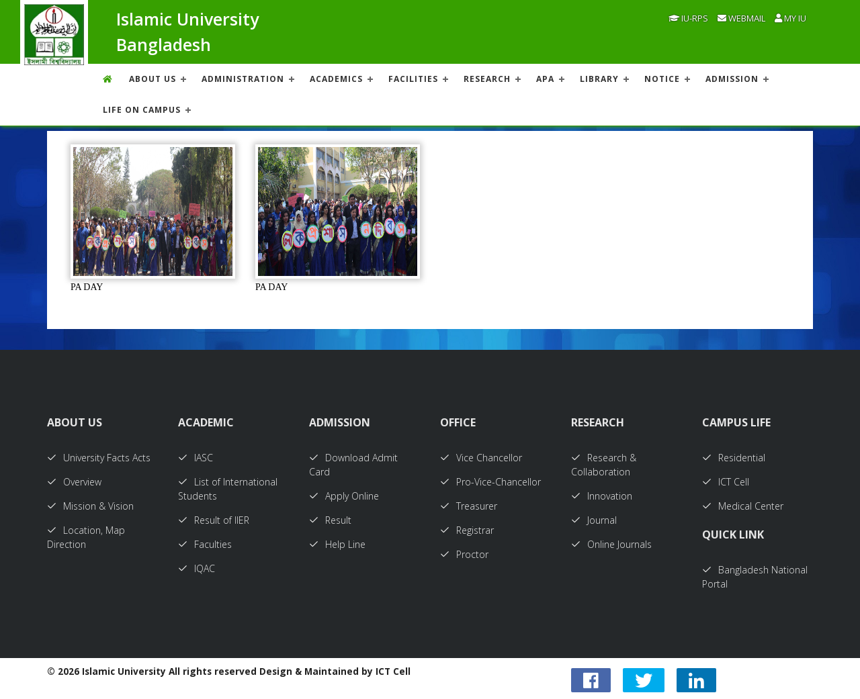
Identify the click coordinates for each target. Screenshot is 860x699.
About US (152, 79)
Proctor (464, 554)
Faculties (205, 544)
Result (330, 520)
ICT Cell (725, 481)
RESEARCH (487, 79)
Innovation (601, 496)
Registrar (467, 530)
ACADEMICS (336, 79)
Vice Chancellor (481, 457)
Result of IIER (213, 520)
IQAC (196, 568)
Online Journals (611, 544)
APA (545, 79)
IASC (195, 457)
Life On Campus (142, 109)
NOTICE (662, 79)
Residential (733, 457)
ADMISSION (732, 79)
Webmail (741, 18)
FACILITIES (413, 79)
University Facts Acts (98, 457)
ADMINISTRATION (243, 79)
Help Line (337, 544)
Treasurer (468, 506)
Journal (594, 520)
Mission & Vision (90, 506)
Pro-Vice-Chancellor (490, 481)
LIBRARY (599, 79)
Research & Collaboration (603, 464)
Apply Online (344, 496)
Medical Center (742, 506)
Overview (74, 481)
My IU (790, 18)
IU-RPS (688, 18)
